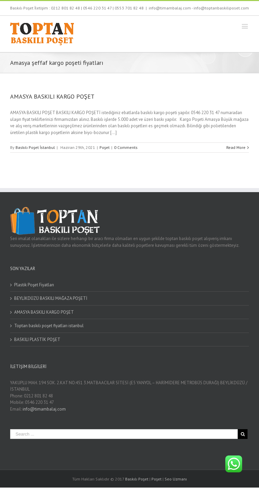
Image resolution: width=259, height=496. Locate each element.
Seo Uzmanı (176, 478)
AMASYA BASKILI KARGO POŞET (52, 96)
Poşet (104, 147)
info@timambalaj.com (44, 409)
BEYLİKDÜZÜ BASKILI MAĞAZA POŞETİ (50, 298)
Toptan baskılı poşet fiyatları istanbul (49, 326)
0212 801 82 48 (65, 7)
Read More (236, 147)
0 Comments (126, 147)
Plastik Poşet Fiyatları (34, 285)
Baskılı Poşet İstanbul (35, 147)
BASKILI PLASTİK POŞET (37, 339)
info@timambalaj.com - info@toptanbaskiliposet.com (199, 7)
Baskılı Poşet (136, 478)
